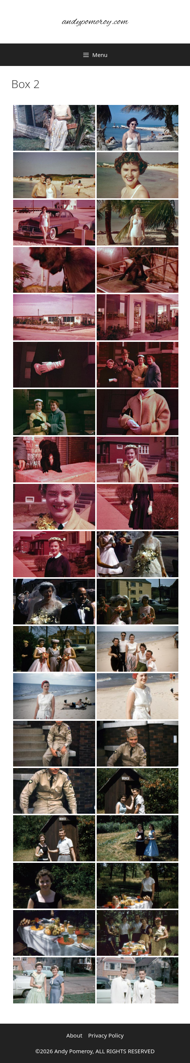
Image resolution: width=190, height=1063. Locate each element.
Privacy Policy (106, 1035)
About (74, 1035)
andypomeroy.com (95, 22)
